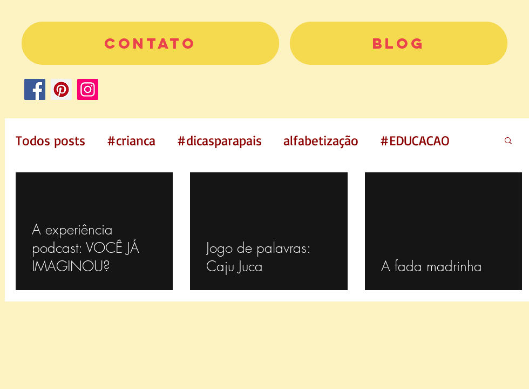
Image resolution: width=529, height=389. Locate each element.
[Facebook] (34, 89)
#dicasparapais (219, 140)
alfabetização (320, 140)
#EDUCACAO (415, 140)
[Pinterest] (61, 89)
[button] (508, 141)
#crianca (131, 140)
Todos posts (50, 140)
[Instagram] (87, 89)
